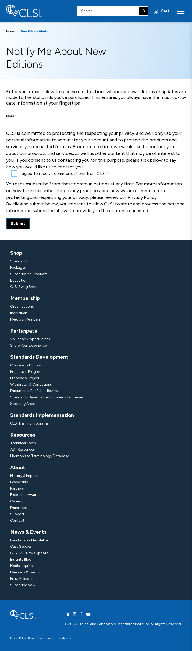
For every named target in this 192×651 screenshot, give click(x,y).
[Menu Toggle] (181, 11)
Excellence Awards (25, 495)
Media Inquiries (22, 566)
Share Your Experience (28, 345)
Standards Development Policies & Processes (47, 397)
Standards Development (39, 357)
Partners (17, 488)
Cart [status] (164, 10)
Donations (19, 507)
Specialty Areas (23, 403)
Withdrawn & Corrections (31, 384)
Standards (19, 261)
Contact (17, 520)
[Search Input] (112, 11)
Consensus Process (26, 365)
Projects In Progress (26, 371)
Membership (25, 298)
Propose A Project (24, 378)
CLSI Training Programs (29, 423)
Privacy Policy (18, 638)
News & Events (28, 532)
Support (17, 514)
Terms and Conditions (58, 638)
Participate (23, 331)
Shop (16, 253)
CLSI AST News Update (29, 553)
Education (18, 280)
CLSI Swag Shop (24, 287)
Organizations (22, 306)
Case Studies (21, 546)
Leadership (19, 482)
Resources (22, 435)
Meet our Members (25, 319)
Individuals (19, 313)
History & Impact (24, 475)
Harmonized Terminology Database (39, 456)
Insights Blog (20, 559)
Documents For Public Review (34, 391)
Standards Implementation (42, 415)
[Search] (143, 11)
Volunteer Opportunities (30, 339)
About (17, 467)
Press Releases (21, 578)
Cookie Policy (36, 638)
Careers (16, 501)
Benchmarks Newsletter (29, 540)
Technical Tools (23, 443)
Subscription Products (29, 274)
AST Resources (22, 449)
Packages (18, 267)
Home (10, 31)
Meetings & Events (25, 572)
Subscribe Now (22, 585)
